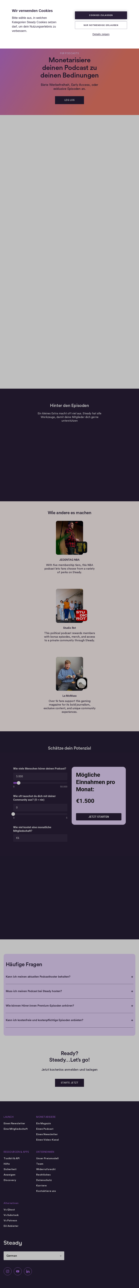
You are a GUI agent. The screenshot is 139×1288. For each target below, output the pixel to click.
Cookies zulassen (101, 15)
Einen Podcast (44, 1129)
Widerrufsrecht (46, 1169)
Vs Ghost (9, 1209)
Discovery (10, 1180)
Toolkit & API (12, 1158)
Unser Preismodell (47, 1158)
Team (39, 1164)
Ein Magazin (43, 1123)
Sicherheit (10, 1169)
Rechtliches (43, 1175)
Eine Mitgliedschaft (16, 1129)
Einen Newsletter (14, 1123)
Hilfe (7, 1164)
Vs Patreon (10, 1220)
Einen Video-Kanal (47, 1140)
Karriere (41, 1185)
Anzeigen (9, 1175)
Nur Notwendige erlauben (101, 25)
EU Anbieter (11, 1226)
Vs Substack (11, 1215)
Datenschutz (44, 1180)
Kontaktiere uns (46, 1191)
